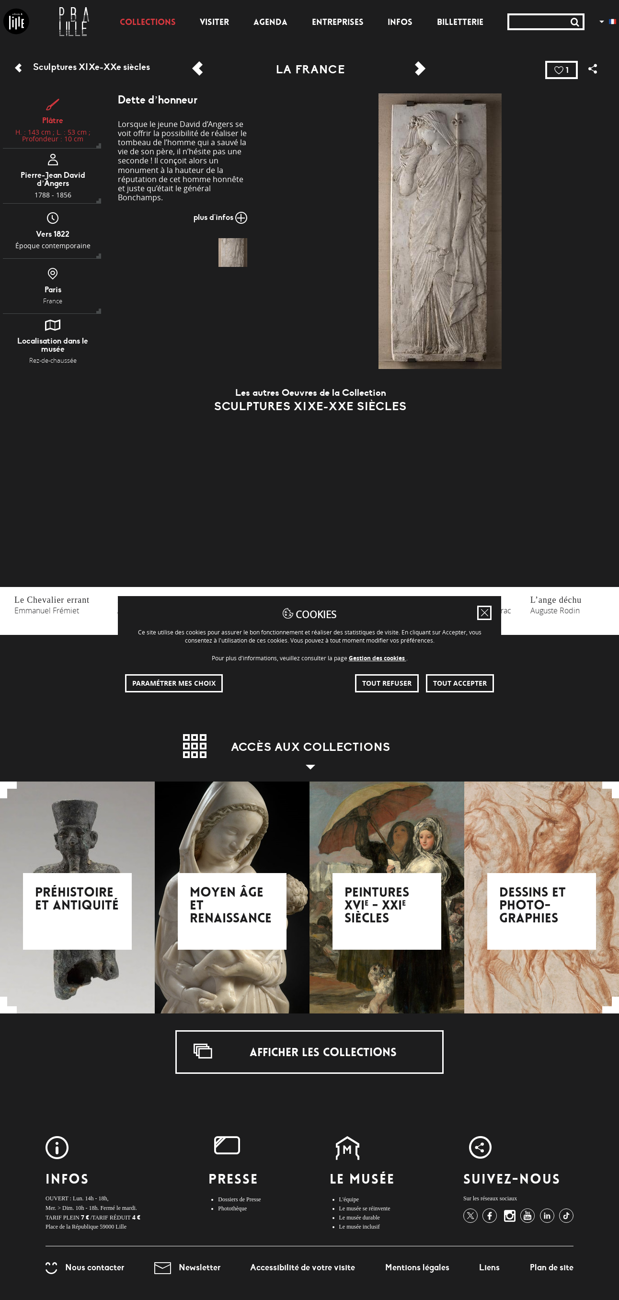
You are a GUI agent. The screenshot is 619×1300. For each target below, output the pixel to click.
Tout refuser (387, 683)
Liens (489, 1267)
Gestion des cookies (377, 658)
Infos (400, 23)
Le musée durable (359, 1217)
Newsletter (187, 1267)
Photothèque (232, 1208)
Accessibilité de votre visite (302, 1267)
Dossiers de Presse (239, 1199)
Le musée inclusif (359, 1226)
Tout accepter (460, 683)
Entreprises (338, 23)
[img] (232, 252)
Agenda (270, 23)
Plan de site (551, 1267)
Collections (148, 23)
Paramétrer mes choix (174, 683)
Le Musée (362, 1180)
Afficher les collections (295, 1051)
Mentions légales (417, 1267)
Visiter (214, 23)
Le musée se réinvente (364, 1208)
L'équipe (349, 1199)
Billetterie (460, 23)
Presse (233, 1180)
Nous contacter (85, 1267)
